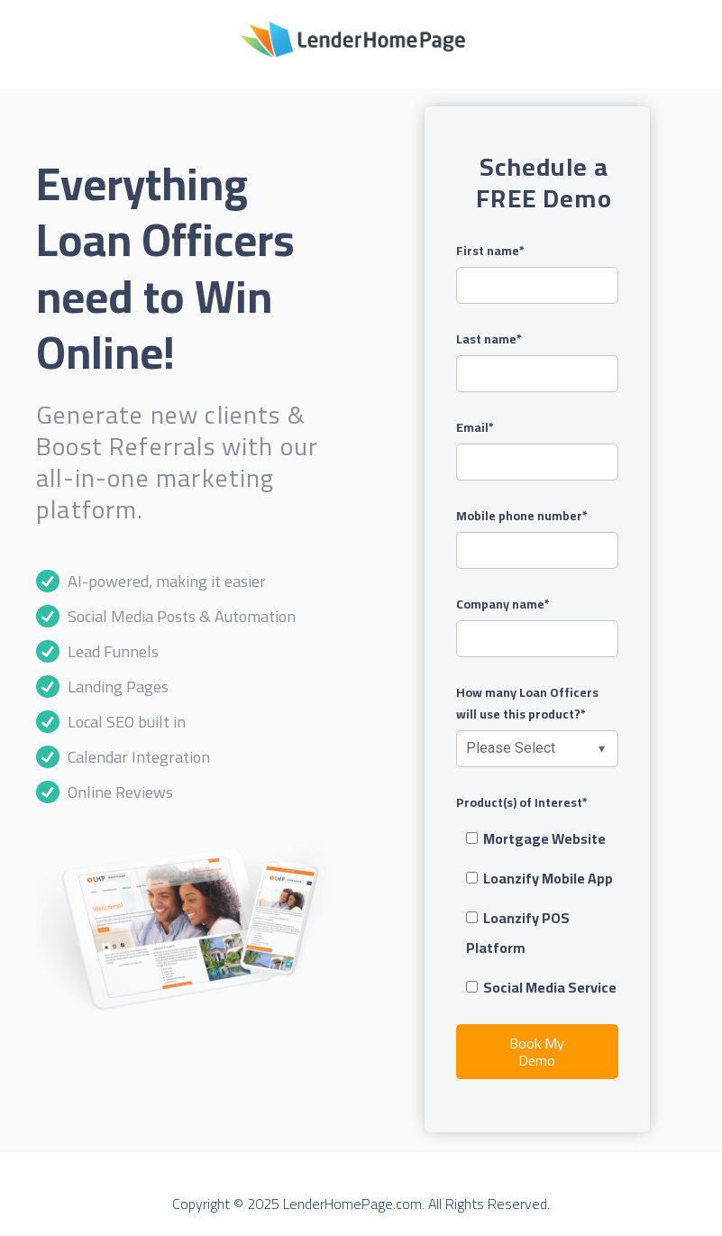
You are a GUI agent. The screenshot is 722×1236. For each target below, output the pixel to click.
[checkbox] (537, 913)
